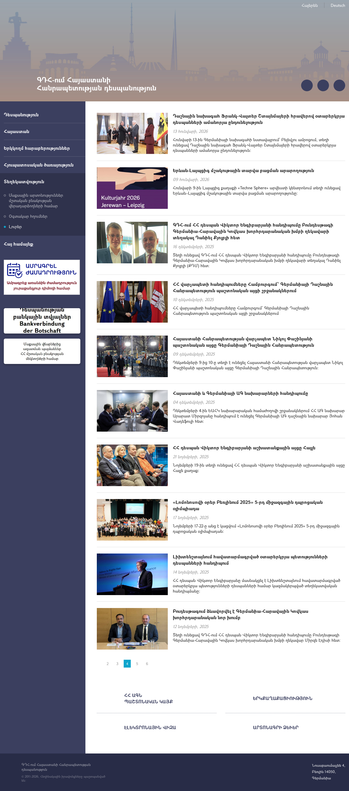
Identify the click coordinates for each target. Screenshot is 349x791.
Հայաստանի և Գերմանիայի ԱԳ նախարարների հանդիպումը (240, 393)
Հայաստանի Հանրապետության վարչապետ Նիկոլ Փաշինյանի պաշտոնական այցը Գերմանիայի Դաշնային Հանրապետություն (243, 342)
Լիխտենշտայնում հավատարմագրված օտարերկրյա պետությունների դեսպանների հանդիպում (250, 560)
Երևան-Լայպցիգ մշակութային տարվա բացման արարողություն (243, 170)
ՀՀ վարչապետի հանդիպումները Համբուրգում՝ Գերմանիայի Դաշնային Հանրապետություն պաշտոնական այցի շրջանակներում (253, 287)
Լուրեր (15, 226)
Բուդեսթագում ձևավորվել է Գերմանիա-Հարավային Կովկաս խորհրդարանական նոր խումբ (240, 614)
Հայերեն (310, 5)
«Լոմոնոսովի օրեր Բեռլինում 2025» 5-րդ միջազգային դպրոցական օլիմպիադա (248, 505)
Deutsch (338, 5)
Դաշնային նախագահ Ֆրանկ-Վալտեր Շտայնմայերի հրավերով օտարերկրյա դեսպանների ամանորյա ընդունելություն (259, 119)
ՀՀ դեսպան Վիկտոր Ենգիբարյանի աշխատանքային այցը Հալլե (244, 448)
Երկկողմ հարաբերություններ (37, 148)
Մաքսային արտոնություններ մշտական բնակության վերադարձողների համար (36, 200)
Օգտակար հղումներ (28, 216)
